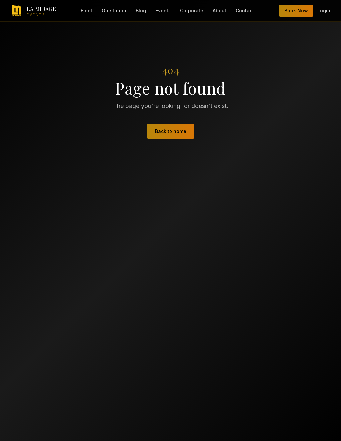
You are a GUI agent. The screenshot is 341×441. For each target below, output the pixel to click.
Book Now (296, 10)
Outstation (114, 10)
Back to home (170, 131)
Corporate (191, 10)
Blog (141, 10)
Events (163, 10)
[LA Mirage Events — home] (33, 11)
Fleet (86, 10)
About (219, 10)
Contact (245, 10)
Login (323, 10)
